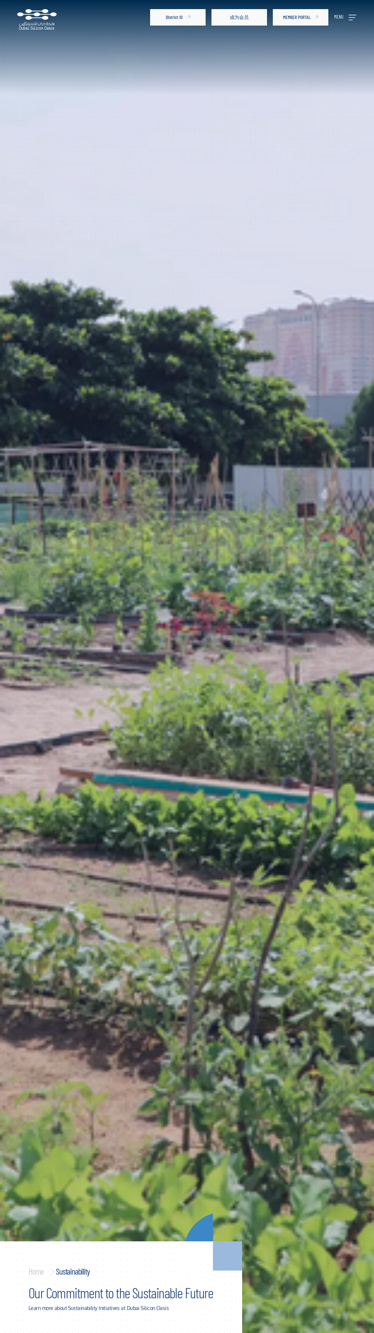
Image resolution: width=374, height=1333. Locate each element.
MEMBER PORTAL (300, 17)
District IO (178, 17)
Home (36, 1271)
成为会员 (239, 17)
